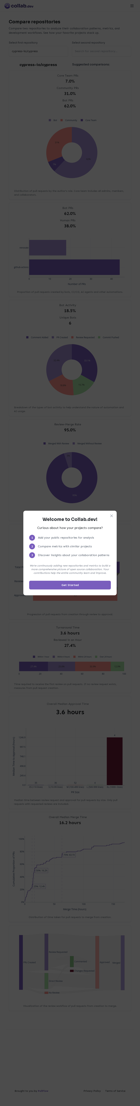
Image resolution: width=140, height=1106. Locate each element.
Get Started (70, 585)
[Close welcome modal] (111, 516)
